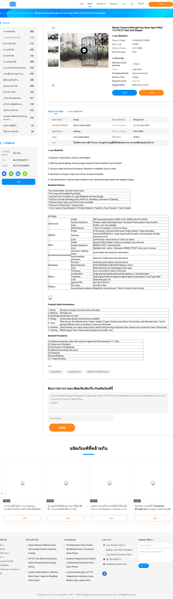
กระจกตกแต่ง (18, 31)
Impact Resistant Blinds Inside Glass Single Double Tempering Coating (42, 549)
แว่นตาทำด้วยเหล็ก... (18, 37)
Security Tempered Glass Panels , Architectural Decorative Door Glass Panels (80, 562)
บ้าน (2, 545)
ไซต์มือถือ (4, 565)
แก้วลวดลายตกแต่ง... (18, 98)
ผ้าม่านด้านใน (18, 43)
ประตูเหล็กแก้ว (55, 372)
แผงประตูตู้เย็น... (18, 125)
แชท (161, 4)
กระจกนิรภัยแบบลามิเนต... (18, 67)
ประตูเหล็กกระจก (74, 372)
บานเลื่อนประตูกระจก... (18, 73)
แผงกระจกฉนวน (18, 110)
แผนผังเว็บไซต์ (6, 561)
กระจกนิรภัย (18, 49)
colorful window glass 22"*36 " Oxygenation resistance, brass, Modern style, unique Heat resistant (80, 576)
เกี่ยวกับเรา (5, 553)
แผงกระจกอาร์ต (18, 85)
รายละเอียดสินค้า (75, 111)
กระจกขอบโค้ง (18, 61)
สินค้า (2, 549)
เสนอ (62, 427)
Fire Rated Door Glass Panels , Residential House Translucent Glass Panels (80, 549)
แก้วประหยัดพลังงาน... (18, 104)
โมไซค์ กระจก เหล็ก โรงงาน (98, 372)
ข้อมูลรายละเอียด (55, 111)
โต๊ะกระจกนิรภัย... (18, 131)
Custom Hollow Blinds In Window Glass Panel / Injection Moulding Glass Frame (43, 576)
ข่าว (2, 557)
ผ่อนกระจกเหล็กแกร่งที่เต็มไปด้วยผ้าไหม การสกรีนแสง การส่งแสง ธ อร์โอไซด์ (109, 509)
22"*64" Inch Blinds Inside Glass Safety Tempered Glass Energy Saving (42, 562)
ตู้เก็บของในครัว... (18, 79)
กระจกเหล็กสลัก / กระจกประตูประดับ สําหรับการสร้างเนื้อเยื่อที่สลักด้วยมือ (22, 509)
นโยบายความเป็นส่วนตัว (10, 571)
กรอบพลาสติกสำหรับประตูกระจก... (18, 118)
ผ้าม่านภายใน (18, 92)
